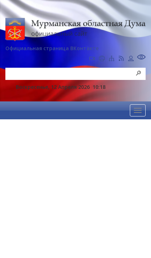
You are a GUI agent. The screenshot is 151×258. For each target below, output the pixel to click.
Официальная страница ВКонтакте (52, 48)
